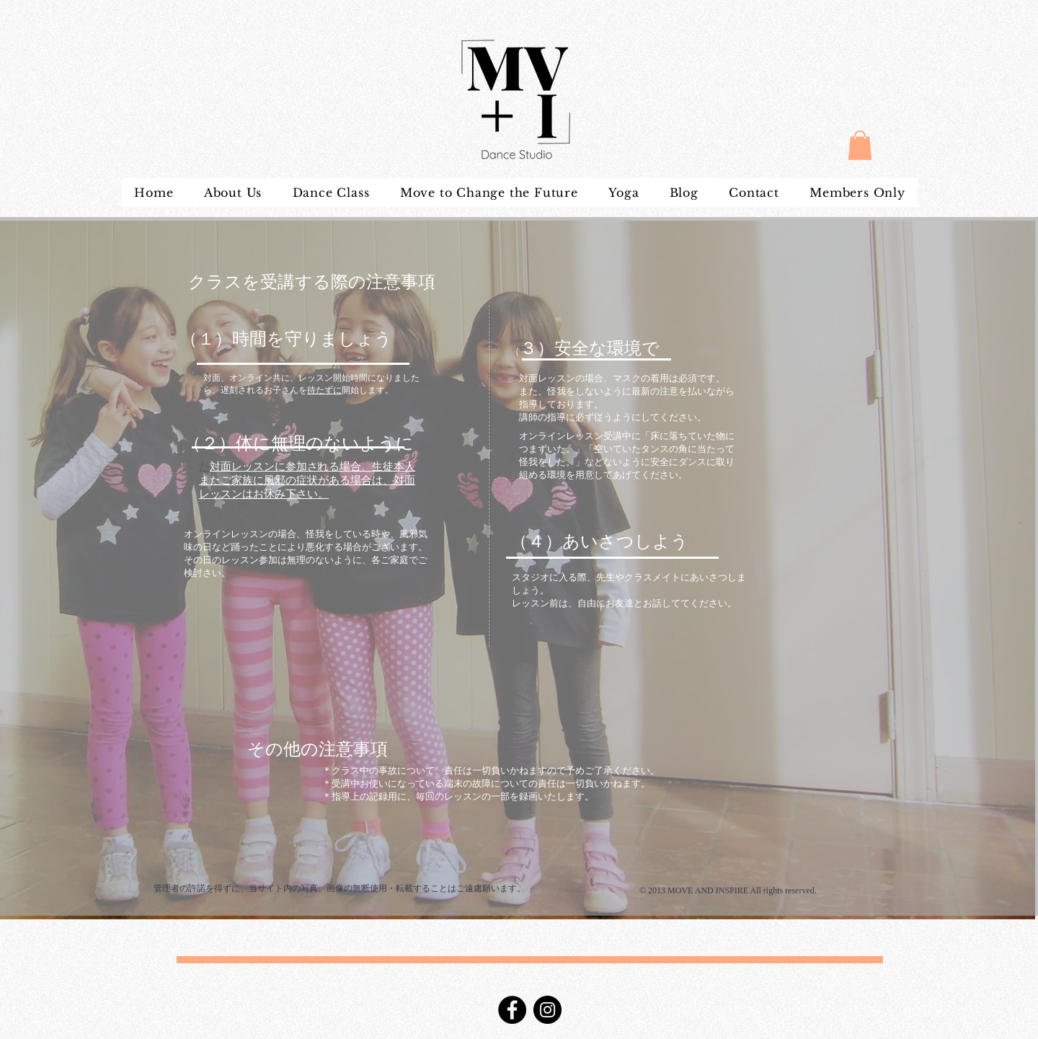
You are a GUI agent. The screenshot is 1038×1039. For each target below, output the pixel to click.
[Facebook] (512, 1010)
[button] (860, 145)
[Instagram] (547, 1010)
